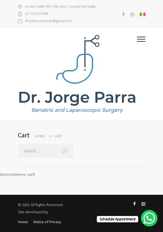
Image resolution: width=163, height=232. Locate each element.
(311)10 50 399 (36, 14)
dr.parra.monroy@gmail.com (49, 21)
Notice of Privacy (47, 221)
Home (40, 136)
